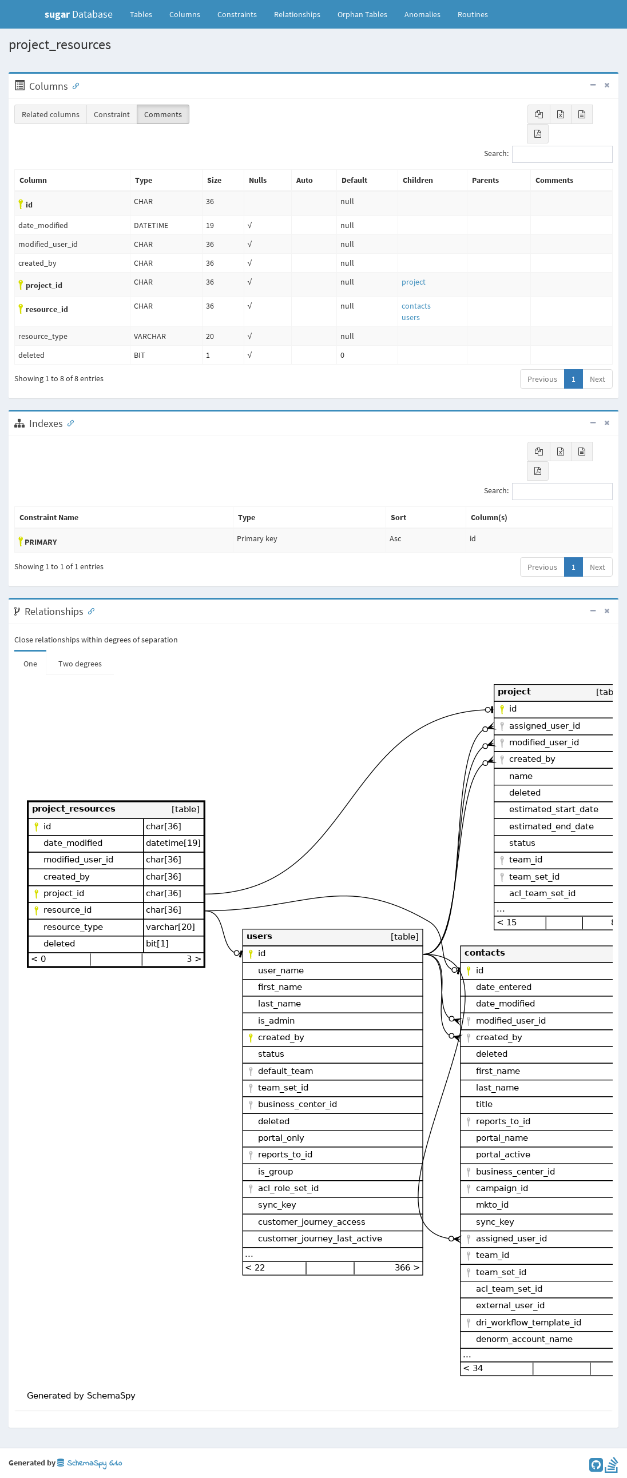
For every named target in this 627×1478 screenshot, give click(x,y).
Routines (473, 14)
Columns (184, 14)
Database (79, 14)
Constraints (237, 14)
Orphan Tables (362, 14)
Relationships (297, 14)
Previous (542, 379)
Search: (548, 154)
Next (597, 379)
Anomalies (422, 14)
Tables (145, 13)
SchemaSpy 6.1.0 (89, 1463)
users (411, 317)
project (414, 282)
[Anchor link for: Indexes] (68, 422)
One (30, 663)
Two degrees (80, 663)
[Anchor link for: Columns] (73, 85)
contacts (416, 306)
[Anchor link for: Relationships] (89, 610)
